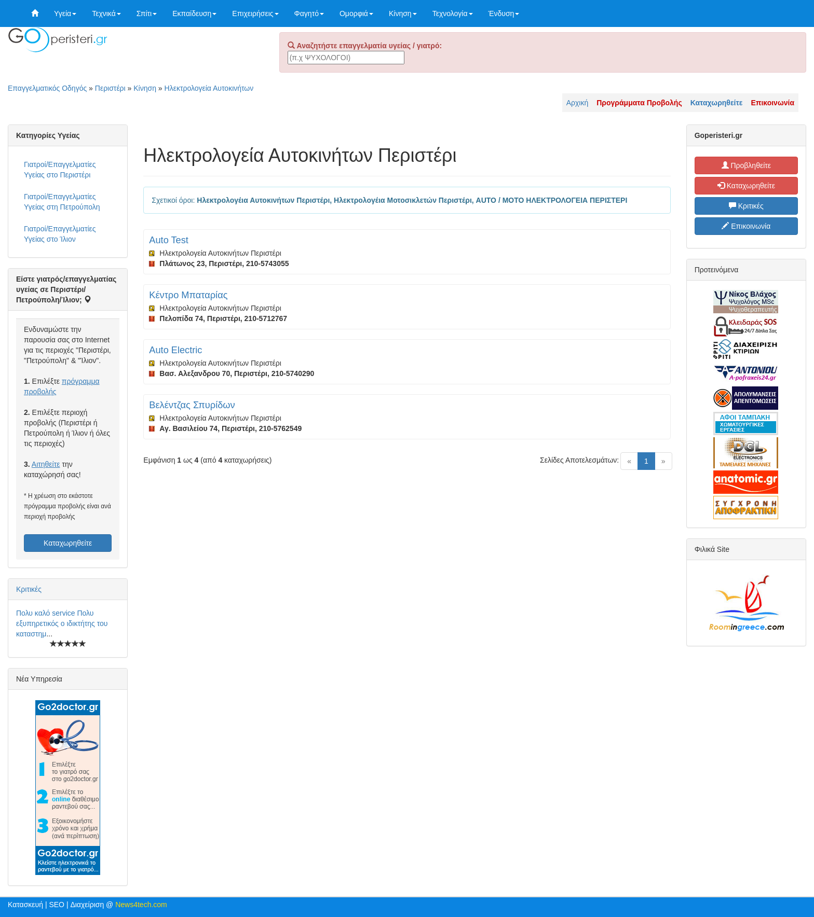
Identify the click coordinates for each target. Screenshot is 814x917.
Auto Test (168, 240)
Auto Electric (175, 350)
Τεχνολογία (452, 13)
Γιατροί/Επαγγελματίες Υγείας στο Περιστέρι (60, 169)
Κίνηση (403, 13)
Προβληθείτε (746, 165)
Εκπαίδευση (194, 13)
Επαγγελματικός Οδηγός (47, 88)
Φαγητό (309, 13)
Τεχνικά (106, 13)
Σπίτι (147, 13)
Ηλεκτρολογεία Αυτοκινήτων (209, 88)
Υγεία (65, 13)
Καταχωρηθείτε (68, 543)
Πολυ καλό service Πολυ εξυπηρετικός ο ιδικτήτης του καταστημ (61, 623)
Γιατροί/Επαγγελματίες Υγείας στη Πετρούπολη (62, 201)
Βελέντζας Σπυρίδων (192, 405)
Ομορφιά (356, 13)
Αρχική (577, 103)
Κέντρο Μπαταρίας (188, 295)
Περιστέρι (110, 88)
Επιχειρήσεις (255, 13)
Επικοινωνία (746, 226)
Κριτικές (29, 589)
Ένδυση (504, 13)
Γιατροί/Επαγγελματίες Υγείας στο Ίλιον (60, 234)
